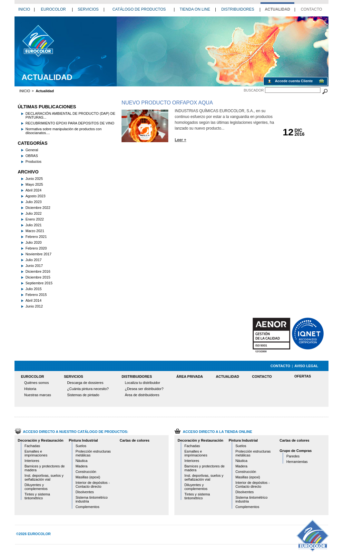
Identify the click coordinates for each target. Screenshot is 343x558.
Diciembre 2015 (37, 277)
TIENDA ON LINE (195, 9)
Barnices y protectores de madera (44, 468)
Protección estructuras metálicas (93, 453)
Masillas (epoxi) (87, 477)
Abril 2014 (33, 300)
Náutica (81, 461)
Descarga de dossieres (85, 383)
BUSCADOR (254, 90)
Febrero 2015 (36, 295)
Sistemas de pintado (83, 395)
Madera (81, 466)
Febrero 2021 (36, 237)
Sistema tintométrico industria (91, 499)
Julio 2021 (33, 225)
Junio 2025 (34, 179)
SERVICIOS (88, 9)
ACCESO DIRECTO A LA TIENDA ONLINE (217, 432)
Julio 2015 (33, 289)
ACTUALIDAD (277, 9)
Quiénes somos (36, 383)
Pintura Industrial (83, 440)
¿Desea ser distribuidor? (144, 389)
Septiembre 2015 (39, 283)
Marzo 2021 (34, 231)
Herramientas (297, 462)
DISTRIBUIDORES (237, 9)
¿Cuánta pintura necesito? (88, 389)
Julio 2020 (33, 242)
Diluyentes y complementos (36, 487)
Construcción (85, 472)
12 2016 (38, 40)
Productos (33, 161)
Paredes (292, 456)
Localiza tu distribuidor (142, 383)
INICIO (24, 9)
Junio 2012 (34, 306)
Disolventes (84, 492)
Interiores (31, 461)
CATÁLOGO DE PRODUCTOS (139, 9)
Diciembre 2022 (37, 208)
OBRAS (31, 156)
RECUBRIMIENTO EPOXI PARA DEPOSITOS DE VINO (69, 123)
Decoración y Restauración (41, 440)
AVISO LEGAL (306, 366)
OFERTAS (302, 376)
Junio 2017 (34, 266)
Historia (30, 389)
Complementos (87, 507)
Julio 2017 (33, 260)
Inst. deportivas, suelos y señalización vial (44, 477)
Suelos (80, 446)
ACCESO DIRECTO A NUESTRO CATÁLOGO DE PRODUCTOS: (75, 432)
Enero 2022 (34, 219)
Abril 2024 (33, 190)
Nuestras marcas (37, 395)
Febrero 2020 (36, 248)
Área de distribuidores (142, 395)
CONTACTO (311, 9)
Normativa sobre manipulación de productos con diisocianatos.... (63, 131)
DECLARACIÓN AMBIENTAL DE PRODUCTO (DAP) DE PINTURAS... (70, 115)
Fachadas (32, 446)
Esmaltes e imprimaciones (35, 453)
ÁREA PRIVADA (189, 376)
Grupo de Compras (295, 451)
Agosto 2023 (35, 196)
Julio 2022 (33, 213)
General (31, 150)
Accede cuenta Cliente (294, 81)
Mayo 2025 (34, 184)
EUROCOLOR (53, 9)
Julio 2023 (33, 202)
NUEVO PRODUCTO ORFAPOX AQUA (167, 102)
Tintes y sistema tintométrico (37, 496)
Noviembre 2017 (38, 254)
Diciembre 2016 (37, 271)
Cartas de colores (134, 440)
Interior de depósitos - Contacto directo (92, 484)
